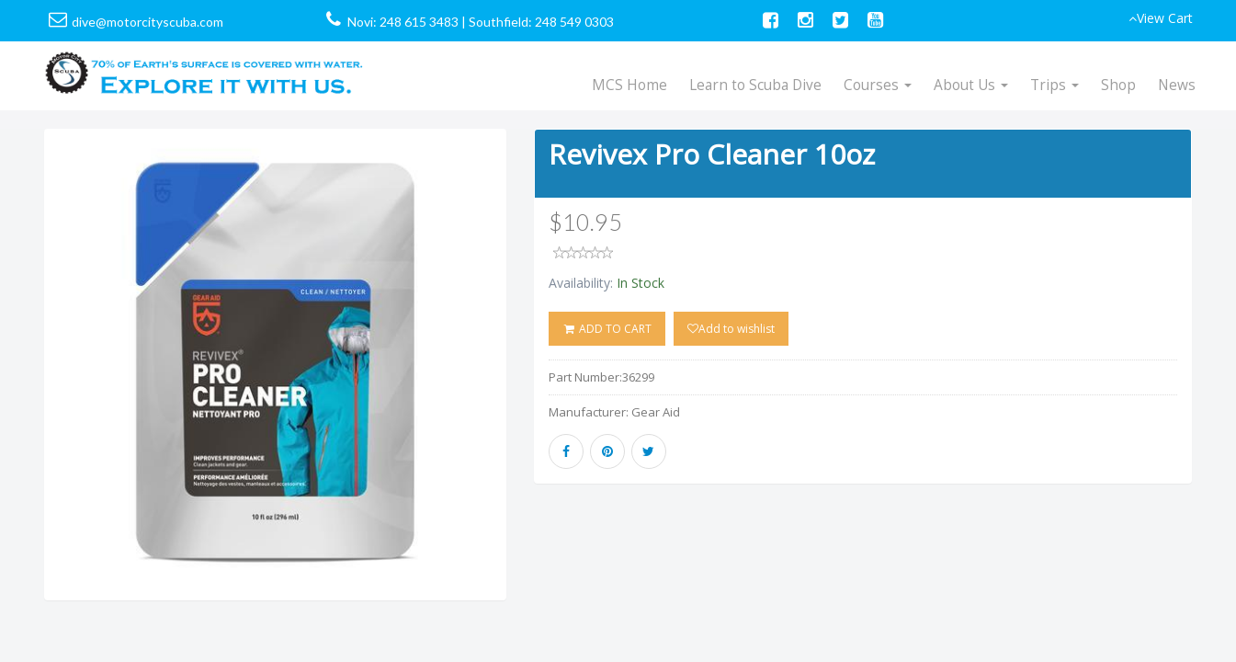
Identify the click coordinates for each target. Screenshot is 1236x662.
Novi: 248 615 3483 (403, 21)
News (1177, 85)
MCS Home (629, 85)
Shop (1118, 85)
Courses (878, 85)
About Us (971, 85)
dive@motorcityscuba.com (147, 21)
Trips (1054, 85)
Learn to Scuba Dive (755, 85)
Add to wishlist (731, 329)
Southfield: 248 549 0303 (541, 21)
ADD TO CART (607, 329)
